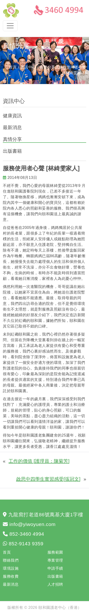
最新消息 (12, 127)
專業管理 (55, 560)
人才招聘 (55, 584)
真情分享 (12, 139)
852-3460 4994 (26, 534)
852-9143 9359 (26, 543)
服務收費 (11, 576)
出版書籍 (12, 151)
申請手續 (55, 568)
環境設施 (11, 568)
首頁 (13, 67)
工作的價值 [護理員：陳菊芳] (39, 461)
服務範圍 (55, 552)
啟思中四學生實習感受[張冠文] (48, 479)
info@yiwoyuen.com (32, 524)
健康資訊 (12, 115)
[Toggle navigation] (10, 25)
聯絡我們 (11, 560)
